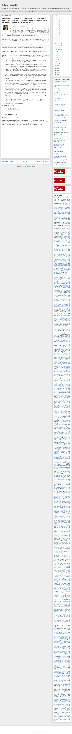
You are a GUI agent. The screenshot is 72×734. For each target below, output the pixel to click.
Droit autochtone (59, 368)
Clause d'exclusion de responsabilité (62, 265)
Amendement (57, 222)
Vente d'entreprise (64, 713)
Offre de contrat (59, 547)
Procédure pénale (66, 601)
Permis (55, 563)
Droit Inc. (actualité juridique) (60, 117)
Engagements (59, 400)
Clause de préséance (66, 274)
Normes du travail (57, 535)
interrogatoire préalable (62, 484)
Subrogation (58, 693)
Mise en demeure (63, 526)
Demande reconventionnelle (63, 340)
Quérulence (65, 615)
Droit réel (59, 396)
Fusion (63, 439)
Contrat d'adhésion (65, 305)
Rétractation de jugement (60, 671)
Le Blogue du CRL (58, 134)
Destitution (57, 348)
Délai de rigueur (60, 337)
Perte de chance (57, 567)
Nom (62, 531)
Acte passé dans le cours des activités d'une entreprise (62, 210)
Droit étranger (63, 389)
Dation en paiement (58, 326)
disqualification (57, 357)
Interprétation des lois (62, 479)
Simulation (58, 685)
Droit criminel (66, 371)
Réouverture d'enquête (59, 647)
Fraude (57, 439)
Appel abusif (67, 225)
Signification (67, 684)
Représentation (57, 650)
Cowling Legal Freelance (59, 108)
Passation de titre (59, 560)
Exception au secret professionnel (61, 413)
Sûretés (55, 695)
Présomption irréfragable (60, 587)
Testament (56, 703)
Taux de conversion (64, 700)
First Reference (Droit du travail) (61, 125)
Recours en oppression (63, 628)
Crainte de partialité (63, 324)
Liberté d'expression (60, 507)
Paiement (63, 556)
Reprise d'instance (66, 650)
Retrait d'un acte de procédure (59, 672)
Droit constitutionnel (59, 370)
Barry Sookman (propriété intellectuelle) (60, 89)
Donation (68, 364)
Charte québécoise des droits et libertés (62, 256)
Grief (65, 444)
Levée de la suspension (59, 505)
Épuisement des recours (59, 406)
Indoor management (59, 461)
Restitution (66, 669)
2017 (56, 36)
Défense (59, 330)
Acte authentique (62, 207)
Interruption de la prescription (60, 487)
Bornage (66, 245)
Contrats (66, 313)
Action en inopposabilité (61, 213)
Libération (66, 506)
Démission (57, 344)
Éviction (55, 412)
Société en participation (65, 686)
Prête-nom (65, 589)
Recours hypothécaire (62, 629)
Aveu (66, 234)
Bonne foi (8, 110)
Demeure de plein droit (65, 342)
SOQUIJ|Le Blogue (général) (60, 160)
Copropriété (67, 321)
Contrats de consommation (64, 315)
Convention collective (65, 319)
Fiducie (67, 432)
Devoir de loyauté (60, 350)
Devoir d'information (65, 348)
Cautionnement (63, 249)
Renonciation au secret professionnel (62, 644)
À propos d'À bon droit (17, 11)
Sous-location (56, 690)
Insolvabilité (57, 474)
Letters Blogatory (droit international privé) (59, 145)
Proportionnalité (63, 605)
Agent (58, 219)
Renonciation (57, 643)
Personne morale (63, 566)
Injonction (57, 464)
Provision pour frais (65, 610)
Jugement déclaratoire (60, 495)
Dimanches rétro (41, 11)
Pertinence (67, 567)
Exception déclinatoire (60, 416)
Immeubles (65, 453)
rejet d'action (62, 640)
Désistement (67, 346)
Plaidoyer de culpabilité (60, 571)
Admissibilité (61, 218)
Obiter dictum (65, 539)
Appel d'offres (58, 227)
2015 (56, 40)
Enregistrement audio (63, 401)
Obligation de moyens (63, 543)
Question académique (58, 616)
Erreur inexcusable (65, 408)
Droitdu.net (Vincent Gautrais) (60, 120)
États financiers (63, 411)
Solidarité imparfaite (62, 689)
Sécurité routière (57, 681)
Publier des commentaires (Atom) (29, 166)
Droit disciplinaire (64, 386)
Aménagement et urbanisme (60, 220)
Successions (63, 694)
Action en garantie (65, 212)
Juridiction (61, 498)
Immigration (56, 454)
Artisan (56, 229)
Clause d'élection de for (60, 263)
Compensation (65, 285)
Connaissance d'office (58, 298)
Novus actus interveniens (63, 536)
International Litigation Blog (60, 127)
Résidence (58, 651)
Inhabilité (65, 462)
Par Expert (50, 11)
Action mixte (66, 214)
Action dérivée (57, 212)
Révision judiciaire (64, 673)
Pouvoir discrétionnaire (62, 577)
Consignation (56, 301)
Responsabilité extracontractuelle (61, 665)
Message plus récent (7, 161)
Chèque (66, 258)
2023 (56, 24)
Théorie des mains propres (62, 704)
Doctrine (61, 358)
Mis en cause (58, 525)
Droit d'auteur (65, 372)
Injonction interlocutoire (60, 465)
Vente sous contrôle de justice (61, 715)
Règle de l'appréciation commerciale (61, 636)
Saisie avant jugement (59, 676)
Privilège (62, 596)
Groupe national (61, 446)
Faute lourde (56, 432)
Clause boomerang (64, 260)
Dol (62, 359)
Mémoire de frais (61, 523)
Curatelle (68, 325)
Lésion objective (61, 501)
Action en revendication (58, 214)
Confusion (56, 294)
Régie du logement (64, 634)
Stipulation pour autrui (58, 691)
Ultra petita (56, 708)
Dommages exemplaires (64, 362)
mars (56, 61)
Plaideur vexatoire (61, 570)
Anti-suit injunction (59, 223)
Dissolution (65, 357)
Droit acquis (57, 367)
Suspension (56, 696)
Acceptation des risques (62, 203)
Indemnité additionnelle (58, 458)
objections (56, 541)
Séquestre (66, 681)
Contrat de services (58, 311)
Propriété (62, 606)
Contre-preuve (61, 318)
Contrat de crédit (57, 309)
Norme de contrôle (62, 534)
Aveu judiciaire (67, 236)
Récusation (63, 632)
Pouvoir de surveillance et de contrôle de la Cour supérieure (62, 575)
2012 (56, 70)
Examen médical (63, 412)
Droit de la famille (66, 380)
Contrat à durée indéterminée (61, 304)
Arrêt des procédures (66, 228)
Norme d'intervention (65, 532)
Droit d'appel (58, 372)
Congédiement (66, 294)
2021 (56, 28)
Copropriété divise (59, 323)
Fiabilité (62, 432)
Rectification (56, 631)
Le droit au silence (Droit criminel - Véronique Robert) (61, 137)
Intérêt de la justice (59, 475)
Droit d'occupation (57, 374)
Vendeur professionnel (63, 712)
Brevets (55, 246)
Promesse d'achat (57, 604)
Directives (65, 353)
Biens (55, 244)
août (56, 51)
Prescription (57, 584)
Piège (55, 570)
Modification (56, 528)
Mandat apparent (64, 520)
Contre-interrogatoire (60, 316)
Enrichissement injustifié (59, 403)
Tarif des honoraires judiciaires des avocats (62, 698)
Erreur (63, 407)
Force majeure (58, 434)
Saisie (65, 675)
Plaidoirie (68, 570)
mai (56, 57)
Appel (57, 225)
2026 (56, 18)
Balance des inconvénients (60, 242)
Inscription (56, 470)
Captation (68, 248)
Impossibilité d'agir (58, 457)
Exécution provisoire (65, 420)
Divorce (55, 358)
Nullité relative (57, 539)
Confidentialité (57, 291)
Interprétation (66, 478)
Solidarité (67, 688)
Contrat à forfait (57, 305)
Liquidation (63, 512)
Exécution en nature (20, 110)
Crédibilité (56, 325)
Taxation (55, 701)
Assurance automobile (60, 231)
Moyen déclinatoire (65, 528)
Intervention (56, 488)
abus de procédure (64, 202)
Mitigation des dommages (30, 110)
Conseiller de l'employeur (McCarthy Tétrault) (59, 105)
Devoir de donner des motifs (62, 349)
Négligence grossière (62, 530)
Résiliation (64, 651)
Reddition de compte (58, 633)
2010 (56, 74)
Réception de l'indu (60, 622)
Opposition (56, 548)
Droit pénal (56, 395)
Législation (66, 499)
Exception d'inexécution (60, 415)
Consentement (64, 299)
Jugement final (57, 496)
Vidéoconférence (64, 718)
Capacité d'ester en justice (64, 246)
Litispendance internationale (60, 515)
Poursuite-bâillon (57, 574)
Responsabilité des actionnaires (61, 657)
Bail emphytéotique (64, 241)
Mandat (55, 520)
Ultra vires (62, 708)
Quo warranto (57, 620)
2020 (56, 30)
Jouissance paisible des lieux (62, 493)
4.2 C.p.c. (64, 197)
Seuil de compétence (58, 684)
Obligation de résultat (58, 544)
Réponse (65, 648)
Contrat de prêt (63, 310)
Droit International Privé (60, 392)
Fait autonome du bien (61, 426)
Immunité (62, 454)
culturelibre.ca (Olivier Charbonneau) (59, 111)
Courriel (66, 323)
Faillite (68, 424)
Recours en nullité (66, 626)
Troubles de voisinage (60, 707)
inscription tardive (61, 472)
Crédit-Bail (63, 325)
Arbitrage (56, 228)
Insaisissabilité (65, 468)
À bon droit (9, 5)
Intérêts (62, 476)
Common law (67, 282)
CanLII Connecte (57, 98)
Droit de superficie (63, 384)
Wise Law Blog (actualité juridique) (62, 164)
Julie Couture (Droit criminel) (60, 129)
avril (56, 59)
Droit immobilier (62, 391)
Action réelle (56, 217)
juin (56, 55)
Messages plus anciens (43, 161)
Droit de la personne (59, 381)
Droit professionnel (65, 395)
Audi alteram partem (61, 233)
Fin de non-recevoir (58, 433)
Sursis (64, 695)
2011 (56, 72)
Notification (65, 535)
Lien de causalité (59, 510)
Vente (55, 713)
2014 (56, 42)
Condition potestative (58, 289)
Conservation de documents (60, 300)
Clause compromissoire (60, 262)
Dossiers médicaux (58, 366)
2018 (56, 34)
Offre (69, 546)
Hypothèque (61, 450)
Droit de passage (61, 383)
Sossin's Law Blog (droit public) (61, 162)
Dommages (13, 110)
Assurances (56, 232)
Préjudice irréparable (61, 582)
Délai (63, 334)
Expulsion (57, 424)
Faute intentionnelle (64, 431)
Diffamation (57, 352)
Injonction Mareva (58, 467)
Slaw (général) (57, 153)
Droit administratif (66, 367)
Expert (58, 421)
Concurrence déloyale (60, 287)
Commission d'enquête (58, 282)
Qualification (56, 614)
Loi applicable (60, 516)
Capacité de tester (59, 248)
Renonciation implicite (60, 646)
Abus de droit (57, 200)
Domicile (68, 359)
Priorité (63, 595)
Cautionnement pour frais (60, 250)
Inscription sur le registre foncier (63, 471)
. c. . (29, 32)
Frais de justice (66, 438)
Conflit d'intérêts (63, 292)
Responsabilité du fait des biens (64, 662)
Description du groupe (58, 346)
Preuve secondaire (60, 594)
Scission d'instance (62, 679)
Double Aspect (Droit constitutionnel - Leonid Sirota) (61, 115)
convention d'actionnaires (62, 320)
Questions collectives (64, 617)
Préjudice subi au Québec (60, 583)
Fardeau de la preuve (65, 427)
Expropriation (67, 423)
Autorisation (57, 235)
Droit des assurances (59, 385)
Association (66, 229)
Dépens (56, 345)
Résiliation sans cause (58, 653)
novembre (57, 45)
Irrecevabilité (58, 491)
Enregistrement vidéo (59, 402)
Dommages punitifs (58, 364)
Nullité (55, 538)
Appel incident (65, 227)
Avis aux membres (62, 237)
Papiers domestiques (64, 557)
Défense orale (60, 333)
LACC (60, 499)
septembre (57, 49)
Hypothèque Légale (59, 451)
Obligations (61, 546)
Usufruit (62, 709)
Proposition (56, 606)
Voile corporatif (63, 719)
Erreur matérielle (60, 410)
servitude (66, 683)
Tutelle (67, 707)
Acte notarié (60, 208)
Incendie (66, 457)
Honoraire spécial (66, 448)
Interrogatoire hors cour (60, 483)
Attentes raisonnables (66, 232)
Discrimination (57, 354)
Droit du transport (58, 388)
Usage (57, 709)
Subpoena (67, 691)
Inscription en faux (65, 470)
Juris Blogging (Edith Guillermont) (61, 132)
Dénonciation (64, 344)
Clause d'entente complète (59, 264)
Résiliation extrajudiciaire (60, 652)
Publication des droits (60, 611)
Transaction (66, 705)
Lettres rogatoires (64, 503)
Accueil (25, 161)
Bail (62, 238)
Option (61, 548)
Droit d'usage (65, 374)
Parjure (66, 559)
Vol (54, 720)
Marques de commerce (58, 522)
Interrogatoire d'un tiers (60, 480)
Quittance (66, 619)
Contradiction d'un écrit (63, 303)
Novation (55, 536)
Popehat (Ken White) (58, 151)
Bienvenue (6, 11)
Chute (63, 259)
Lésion (55, 501)
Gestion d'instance (63, 443)
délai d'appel (60, 335)
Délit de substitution (66, 339)
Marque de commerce (60, 521)
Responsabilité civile (60, 656)
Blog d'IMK (56, 92)
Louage (61, 518)
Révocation (59, 675)
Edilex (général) (57, 122)
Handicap (68, 446)
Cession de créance (58, 251)
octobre (57, 47)
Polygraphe (65, 572)
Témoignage (64, 701)
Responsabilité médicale (60, 666)
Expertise (58, 423)
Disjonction (65, 356)
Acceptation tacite (57, 204)
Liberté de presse (57, 508)
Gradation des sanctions (58, 444)
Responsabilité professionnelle (62, 667)
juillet (56, 53)
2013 (56, 68)
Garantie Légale (60, 442)
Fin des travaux (67, 433)
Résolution (64, 655)
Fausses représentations (61, 428)
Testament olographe (65, 703)
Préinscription (56, 580)
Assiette (60, 229)
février (56, 63)
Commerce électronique (64, 281)
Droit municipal (64, 393)
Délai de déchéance (65, 336)
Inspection (66, 473)
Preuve (56, 591)
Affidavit (68, 218)
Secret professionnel (60, 680)
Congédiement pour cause (60, 296)
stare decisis (65, 690)
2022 (56, 26)
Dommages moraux (62, 363)
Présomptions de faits (58, 588)
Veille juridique (30, 11)
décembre (57, 43)
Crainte (55, 324)
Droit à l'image (67, 366)
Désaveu (65, 345)
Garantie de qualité (65, 441)
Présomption (64, 585)
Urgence (68, 708)
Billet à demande (66, 244)
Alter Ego (64, 219)
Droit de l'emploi (58, 375)
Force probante (66, 434)
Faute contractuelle (58, 429)
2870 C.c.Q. (56, 197)
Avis (56, 237)
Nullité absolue (64, 538)
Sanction (62, 677)
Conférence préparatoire (63, 290)
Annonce (68, 222)
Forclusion (59, 436)
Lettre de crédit (62, 502)
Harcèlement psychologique (62, 447)
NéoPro (58, 11)
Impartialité (64, 456)
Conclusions (65, 286)
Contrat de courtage (64, 308)
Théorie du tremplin (57, 705)
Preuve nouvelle (66, 592)
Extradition (63, 424)
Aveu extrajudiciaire (58, 236)
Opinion (66, 547)
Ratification (66, 621)
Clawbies (65, 11)
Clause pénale (63, 278)
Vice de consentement (59, 716)
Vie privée (56, 719)
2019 (56, 32)
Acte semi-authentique (64, 211)
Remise (65, 642)
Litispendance (64, 513)
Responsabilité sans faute (62, 668)
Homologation (57, 448)
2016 (56, 38)
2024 (56, 22)
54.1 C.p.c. (63, 199)
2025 (56, 20)
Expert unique (66, 421)
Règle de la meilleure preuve (61, 638)
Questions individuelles (58, 619)
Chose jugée (57, 259)
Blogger (44, 731)
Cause (57, 249)
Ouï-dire (61, 554)
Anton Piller (67, 223)
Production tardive (61, 603)
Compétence (57, 286)
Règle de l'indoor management (61, 637)
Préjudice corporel (66, 580)
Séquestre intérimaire (58, 683)
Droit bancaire (67, 368)
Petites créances (60, 569)
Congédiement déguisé (61, 295)
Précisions (64, 579)
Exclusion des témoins (58, 417)
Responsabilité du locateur (61, 663)
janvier (56, 65)
